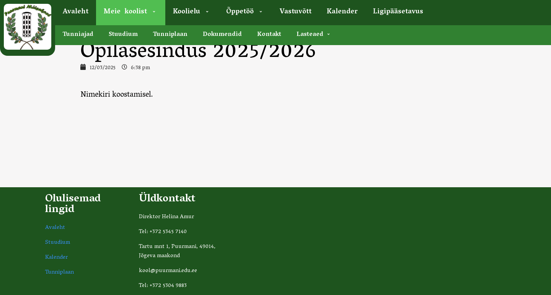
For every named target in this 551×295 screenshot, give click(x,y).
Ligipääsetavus (398, 12)
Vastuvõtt (295, 12)
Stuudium (123, 35)
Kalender (342, 12)
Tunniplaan (170, 35)
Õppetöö (245, 12)
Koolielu (192, 12)
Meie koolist (131, 12)
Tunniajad (78, 35)
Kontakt (269, 35)
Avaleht (75, 12)
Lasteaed (314, 35)
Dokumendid (222, 35)
